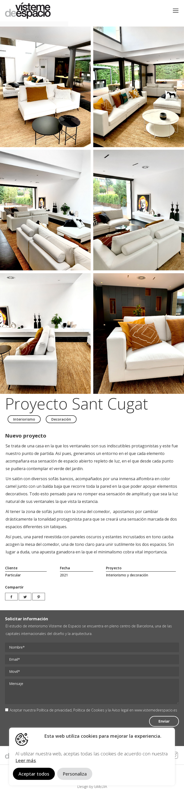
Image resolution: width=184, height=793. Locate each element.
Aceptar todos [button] (33, 774)
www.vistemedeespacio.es (155, 710)
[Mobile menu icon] (175, 10)
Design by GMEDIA (92, 786)
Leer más (25, 760)
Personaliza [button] (75, 774)
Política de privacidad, (55, 710)
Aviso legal (120, 710)
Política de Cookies (88, 710)
